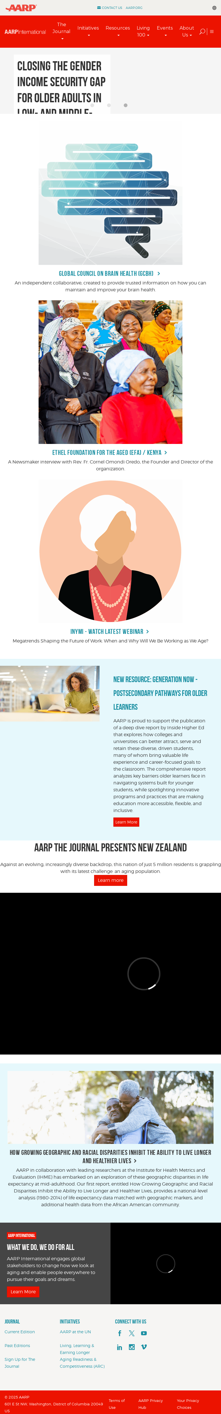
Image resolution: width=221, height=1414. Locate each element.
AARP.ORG (134, 8)
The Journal (62, 28)
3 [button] (127, 107)
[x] (131, 1333)
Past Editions (17, 1345)
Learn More (126, 821)
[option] (110, 81)
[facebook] (119, 1333)
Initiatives (88, 28)
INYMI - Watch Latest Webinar (107, 631)
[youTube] (143, 1333)
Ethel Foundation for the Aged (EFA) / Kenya (107, 452)
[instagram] (131, 1347)
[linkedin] (119, 1347)
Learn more (110, 880)
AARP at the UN (75, 1331)
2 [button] (110, 107)
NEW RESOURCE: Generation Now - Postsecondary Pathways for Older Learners (160, 693)
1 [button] (94, 107)
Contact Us (112, 8)
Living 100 (143, 31)
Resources (118, 28)
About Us (187, 31)
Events (165, 28)
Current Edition (20, 1331)
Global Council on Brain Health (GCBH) (107, 273)
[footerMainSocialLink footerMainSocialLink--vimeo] (143, 1347)
